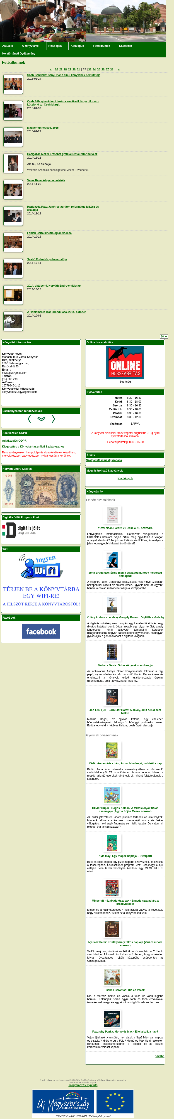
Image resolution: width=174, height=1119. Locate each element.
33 (89, 69)
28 (65, 69)
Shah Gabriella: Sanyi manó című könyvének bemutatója (63, 75)
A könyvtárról (30, 45)
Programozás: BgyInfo (82, 1085)
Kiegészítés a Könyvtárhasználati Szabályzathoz (33, 446)
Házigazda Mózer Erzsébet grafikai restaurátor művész (62, 154)
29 (69, 69)
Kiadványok (125, 478)
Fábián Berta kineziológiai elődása (49, 233)
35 (98, 69)
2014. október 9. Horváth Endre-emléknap (54, 285)
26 (56, 69)
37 (107, 69)
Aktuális (7, 45)
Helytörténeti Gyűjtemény (18, 53)
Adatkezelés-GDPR (14, 440)
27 (60, 69)
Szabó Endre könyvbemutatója (47, 259)
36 (103, 69)
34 (94, 69)
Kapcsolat (125, 45)
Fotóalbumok (101, 45)
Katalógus (77, 45)
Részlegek (55, 45)
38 (111, 69)
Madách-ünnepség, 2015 (43, 127)
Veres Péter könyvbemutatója (46, 180)
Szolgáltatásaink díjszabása (104, 460)
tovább (159, 1056)
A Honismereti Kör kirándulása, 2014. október (56, 312)
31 (78, 69)
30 (73, 69)
